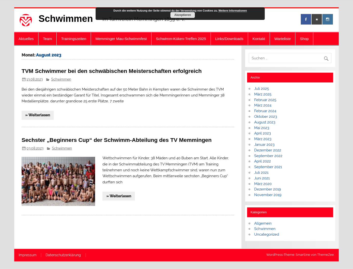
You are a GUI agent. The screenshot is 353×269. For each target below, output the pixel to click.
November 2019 (267, 195)
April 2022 (262, 161)
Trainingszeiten (73, 39)
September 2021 (268, 167)
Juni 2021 (262, 178)
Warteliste (282, 39)
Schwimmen (65, 18)
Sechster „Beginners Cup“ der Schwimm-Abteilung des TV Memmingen (117, 140)
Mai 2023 (261, 128)
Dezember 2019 (267, 189)
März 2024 (262, 105)
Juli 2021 (261, 172)
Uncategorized (266, 234)
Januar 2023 (264, 144)
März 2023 (262, 139)
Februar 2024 (265, 111)
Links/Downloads (229, 39)
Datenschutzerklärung (63, 255)
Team (47, 39)
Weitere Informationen (232, 10)
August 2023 (264, 122)
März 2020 (263, 184)
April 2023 (262, 133)
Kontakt (258, 39)
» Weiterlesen (37, 115)
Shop (304, 39)
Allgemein (263, 223)
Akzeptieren (182, 15)
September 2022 (268, 156)
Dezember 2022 (267, 150)
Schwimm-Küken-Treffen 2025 (181, 39)
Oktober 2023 (265, 116)
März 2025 (262, 94)
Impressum (28, 255)
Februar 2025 (265, 100)
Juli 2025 (261, 88)
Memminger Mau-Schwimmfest (121, 39)
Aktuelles (26, 39)
